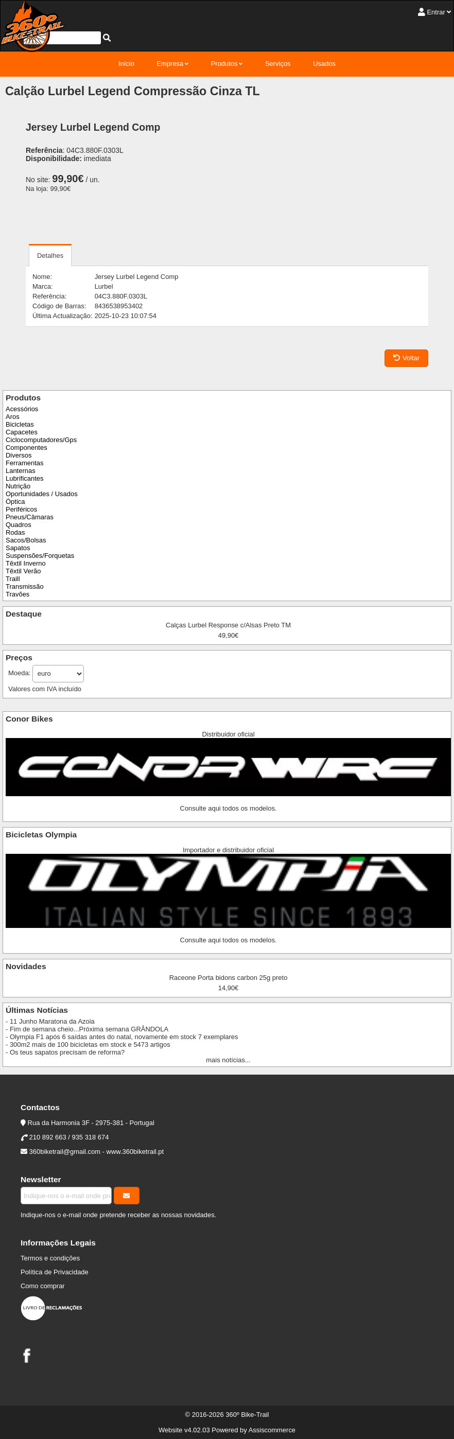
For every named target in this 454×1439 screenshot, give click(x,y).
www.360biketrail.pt (135, 1151)
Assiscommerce (272, 1430)
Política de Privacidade (55, 1272)
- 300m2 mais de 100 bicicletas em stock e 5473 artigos (88, 1044)
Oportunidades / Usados (42, 494)
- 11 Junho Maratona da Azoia (50, 1021)
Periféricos (21, 509)
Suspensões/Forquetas (40, 555)
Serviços (278, 63)
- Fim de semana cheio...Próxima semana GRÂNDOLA (87, 1029)
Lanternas (21, 471)
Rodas (15, 532)
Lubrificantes (24, 478)
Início (126, 63)
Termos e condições (50, 1258)
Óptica (15, 501)
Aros (13, 416)
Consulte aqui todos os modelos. (228, 808)
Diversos (18, 455)
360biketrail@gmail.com (64, 1151)
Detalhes (50, 255)
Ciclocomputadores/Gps (41, 440)
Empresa (169, 63)
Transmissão (25, 586)
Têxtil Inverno (26, 563)
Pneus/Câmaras (30, 517)
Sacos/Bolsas (26, 540)
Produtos (224, 63)
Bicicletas (20, 424)
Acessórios (22, 409)
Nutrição (18, 486)
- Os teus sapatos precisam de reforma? (65, 1052)
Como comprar (43, 1286)
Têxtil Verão (23, 571)
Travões (17, 594)
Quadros (18, 525)
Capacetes (22, 432)
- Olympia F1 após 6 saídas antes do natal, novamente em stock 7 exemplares (122, 1037)
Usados (324, 63)
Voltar (406, 358)
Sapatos (18, 548)
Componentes (26, 447)
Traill (13, 579)
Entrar (436, 12)
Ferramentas (24, 463)
